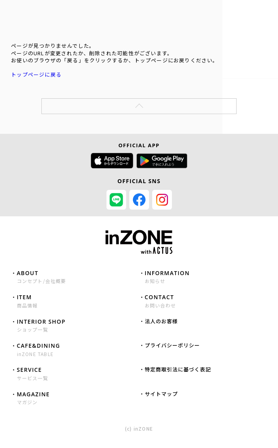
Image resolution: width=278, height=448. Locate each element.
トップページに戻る (36, 74)
